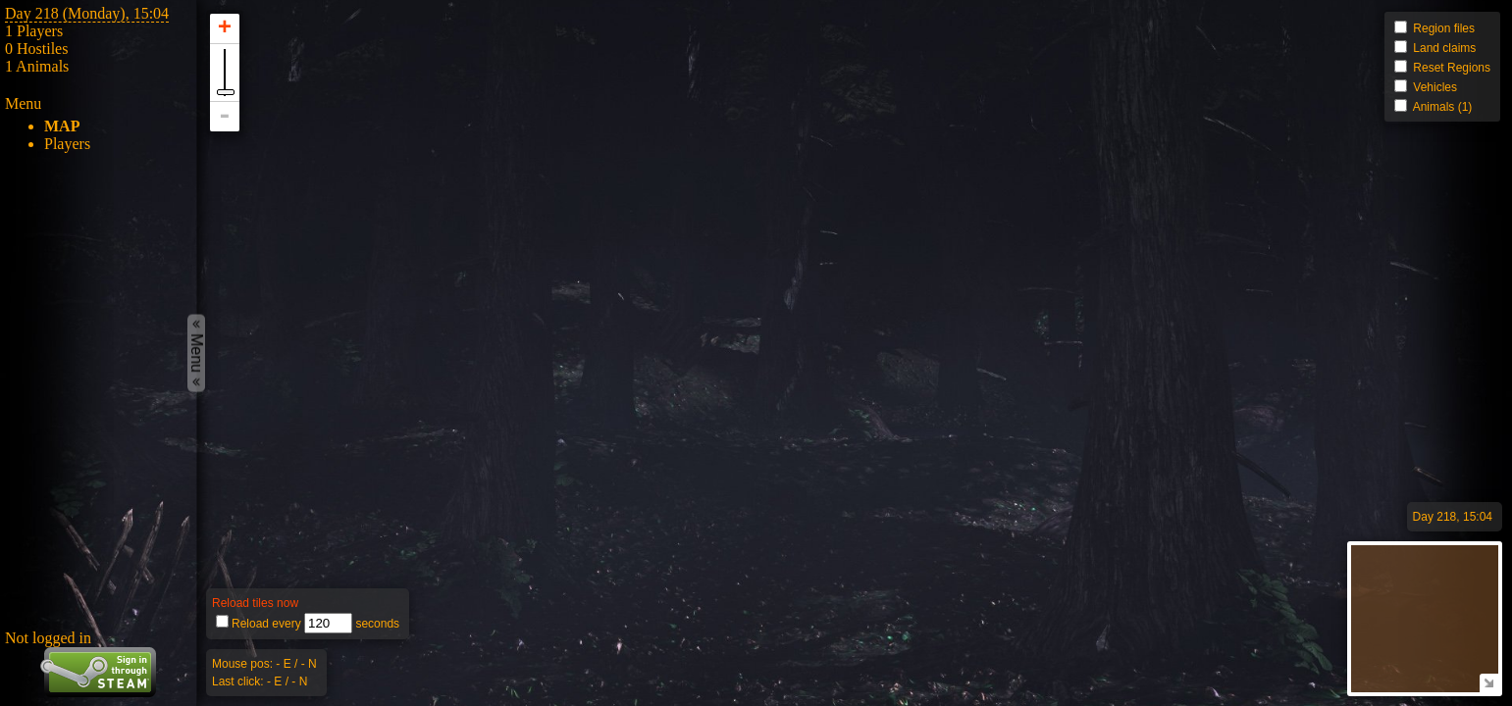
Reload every (268, 623)
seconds (375, 623)
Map (61, 126)
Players (67, 143)
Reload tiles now (255, 603)
